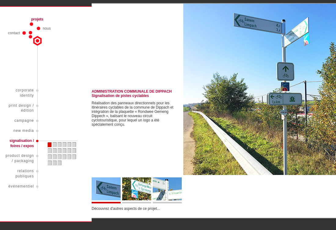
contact (14, 33)
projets (37, 19)
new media (23, 130)
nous (47, 28)
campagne (24, 120)
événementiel (21, 186)
